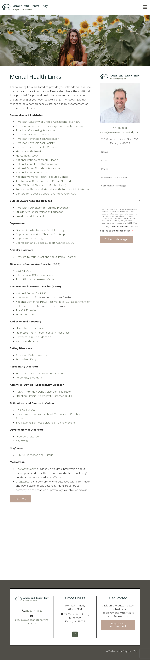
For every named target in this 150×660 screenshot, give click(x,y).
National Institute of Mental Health (37, 159)
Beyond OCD (23, 270)
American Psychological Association (37, 138)
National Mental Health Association (37, 163)
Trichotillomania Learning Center (36, 279)
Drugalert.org (24, 481)
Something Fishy (26, 359)
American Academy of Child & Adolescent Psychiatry (48, 121)
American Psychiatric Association (36, 134)
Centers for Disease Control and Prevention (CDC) (46, 193)
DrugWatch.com (26, 468)
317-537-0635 (120, 128)
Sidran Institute (25, 314)
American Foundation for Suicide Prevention (43, 207)
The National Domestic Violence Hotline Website (45, 422)
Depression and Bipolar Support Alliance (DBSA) (45, 242)
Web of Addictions (27, 341)
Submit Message (116, 239)
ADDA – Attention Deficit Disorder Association (43, 391)
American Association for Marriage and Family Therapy (49, 125)
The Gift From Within (28, 310)
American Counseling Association (36, 130)
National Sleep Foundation (32, 172)
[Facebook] (75, 634)
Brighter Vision (131, 651)
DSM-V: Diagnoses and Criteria (34, 454)
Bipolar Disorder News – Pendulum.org (40, 230)
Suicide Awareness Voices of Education (39, 211)
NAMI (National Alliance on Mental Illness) (41, 185)
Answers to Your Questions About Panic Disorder (46, 256)
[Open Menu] (145, 7)
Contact (20, 498)
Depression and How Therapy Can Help (40, 234)
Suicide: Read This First (30, 216)
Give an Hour (23, 297)
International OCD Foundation (34, 275)
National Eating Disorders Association (38, 168)
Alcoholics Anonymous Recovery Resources (43, 332)
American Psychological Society (35, 142)
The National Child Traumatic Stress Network (44, 180)
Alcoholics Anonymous (30, 328)
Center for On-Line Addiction (33, 336)
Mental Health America (30, 151)
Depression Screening (29, 238)
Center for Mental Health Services (36, 147)
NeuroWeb (22, 440)
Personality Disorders (29, 377)
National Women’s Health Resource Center (42, 176)
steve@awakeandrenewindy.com (120, 132)
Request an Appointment (118, 625)
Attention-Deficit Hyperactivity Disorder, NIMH (44, 395)
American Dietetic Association (34, 355)
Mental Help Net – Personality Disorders (40, 373)
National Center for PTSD (31, 293)
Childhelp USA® (25, 409)
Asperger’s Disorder (28, 436)
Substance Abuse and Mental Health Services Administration (53, 189)
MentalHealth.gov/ (27, 155)
